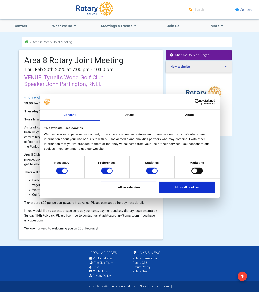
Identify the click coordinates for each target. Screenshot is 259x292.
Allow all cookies (187, 187)
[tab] (199, 67)
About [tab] (189, 115)
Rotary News (141, 271)
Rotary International (145, 258)
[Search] (209, 10)
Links (94, 267)
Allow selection (129, 187)
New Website (180, 67)
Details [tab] (130, 115)
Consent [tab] (69, 115)
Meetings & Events (117, 26)
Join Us (173, 26)
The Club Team (101, 263)
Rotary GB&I (140, 263)
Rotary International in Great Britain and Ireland (140, 286)
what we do (62, 26)
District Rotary (141, 267)
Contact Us (98, 271)
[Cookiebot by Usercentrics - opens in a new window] (197, 102)
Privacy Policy (100, 276)
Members (244, 10)
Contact (20, 26)
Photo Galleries (100, 258)
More (215, 26)
